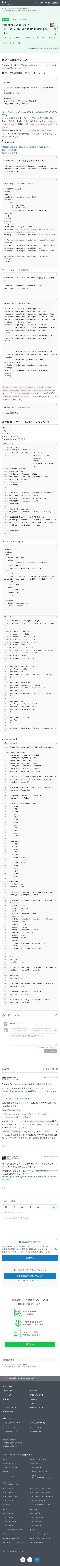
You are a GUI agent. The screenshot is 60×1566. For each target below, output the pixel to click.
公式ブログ (33, 1390)
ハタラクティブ (8, 1501)
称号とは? (6, 1399)
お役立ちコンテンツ (36, 1407)
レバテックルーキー (10, 1427)
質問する (30, 1344)
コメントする (50, 1051)
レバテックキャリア (37, 1427)
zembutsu (11, 1077)
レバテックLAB (35, 1431)
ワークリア (6, 1505)
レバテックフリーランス (11, 1423)
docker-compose (8, 38)
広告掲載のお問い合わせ (11, 1446)
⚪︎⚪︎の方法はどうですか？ (41, 1030)
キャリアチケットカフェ (11, 1492)
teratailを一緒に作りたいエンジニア (22, 1378)
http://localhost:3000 (19, 1098)
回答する (30, 1258)
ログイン (47, 3)
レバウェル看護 (35, 1513)
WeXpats (6, 1534)
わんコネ (33, 1530)
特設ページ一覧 (8, 1411)
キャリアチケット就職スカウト (40, 1492)
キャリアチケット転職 (10, 1496)
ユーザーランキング (9, 1407)
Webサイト (30, 38)
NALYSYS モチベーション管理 (13, 1542)
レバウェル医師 (8, 1525)
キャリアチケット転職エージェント (41, 1496)
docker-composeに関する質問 (17, 9)
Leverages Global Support (39, 1534)
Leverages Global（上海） (12, 1538)
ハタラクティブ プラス (37, 1501)
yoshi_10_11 (12, 1157)
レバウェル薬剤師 (36, 1525)
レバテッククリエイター (38, 1423)
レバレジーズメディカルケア (12, 1530)
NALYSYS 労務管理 (36, 1542)
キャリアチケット (9, 1488)
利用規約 (13, 1440)
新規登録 (55, 3)
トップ (4, 9)
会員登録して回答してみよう (30, 1276)
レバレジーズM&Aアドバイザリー (41, 1505)
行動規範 (41, 1047)
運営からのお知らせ (36, 1395)
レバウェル (33, 1509)
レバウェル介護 (8, 1513)
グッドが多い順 (52, 1069)
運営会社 (6, 1440)
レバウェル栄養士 (36, 1521)
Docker (51, 38)
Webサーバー (20, 38)
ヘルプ (32, 1403)
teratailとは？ (7, 1390)
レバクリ (6, 1509)
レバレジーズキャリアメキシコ (40, 1538)
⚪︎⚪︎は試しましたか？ (19, 1030)
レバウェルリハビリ (9, 1521)
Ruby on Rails (41, 38)
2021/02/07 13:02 (51, 48)
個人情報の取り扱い (16, 1443)
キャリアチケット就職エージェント (41, 1488)
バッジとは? (7, 1395)
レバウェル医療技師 (36, 1517)
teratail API (34, 1399)
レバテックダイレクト (11, 1431)
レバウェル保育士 (9, 1517)
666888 (56, 25)
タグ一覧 (6, 1403)
